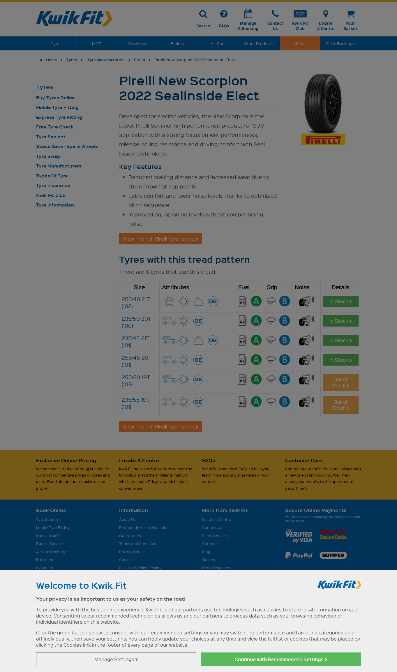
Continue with (281, 659)
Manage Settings (116, 659)
